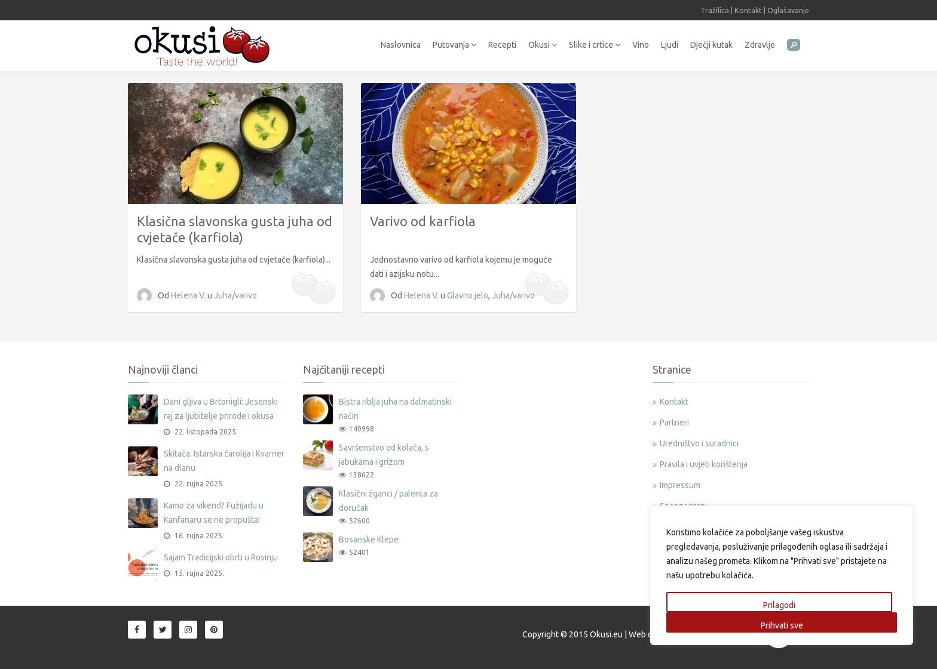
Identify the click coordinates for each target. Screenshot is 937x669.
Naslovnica (401, 45)
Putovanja (454, 45)
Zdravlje (760, 45)
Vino (640, 45)
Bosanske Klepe (369, 539)
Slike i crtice (594, 45)
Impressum (680, 485)
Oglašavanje (788, 10)
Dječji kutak (711, 45)
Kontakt (748, 10)
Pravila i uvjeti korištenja (704, 464)
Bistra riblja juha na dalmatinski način (395, 409)
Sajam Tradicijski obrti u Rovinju (221, 557)
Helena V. (189, 295)
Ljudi (669, 45)
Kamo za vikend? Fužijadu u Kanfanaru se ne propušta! (214, 513)
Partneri (674, 422)
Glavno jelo (467, 295)
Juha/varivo (235, 295)
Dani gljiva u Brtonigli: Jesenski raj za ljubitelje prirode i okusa (221, 409)
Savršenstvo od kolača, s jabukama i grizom (384, 455)
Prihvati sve (782, 625)
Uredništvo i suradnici (699, 443)
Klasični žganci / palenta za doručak (388, 501)
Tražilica (714, 10)
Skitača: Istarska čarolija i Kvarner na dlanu (224, 461)
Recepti (502, 45)
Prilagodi (779, 605)
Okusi (542, 45)
